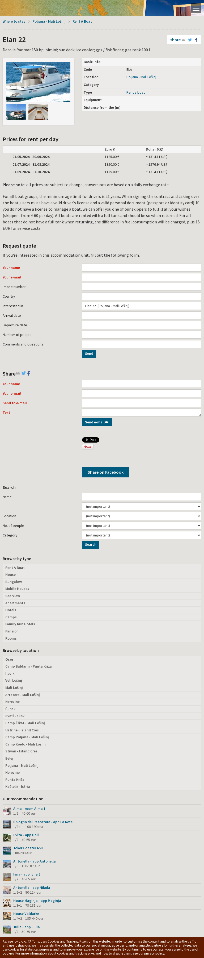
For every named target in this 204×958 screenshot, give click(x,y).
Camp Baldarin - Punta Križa (28, 666)
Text (6, 412)
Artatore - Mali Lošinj (22, 694)
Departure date (15, 325)
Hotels (10, 609)
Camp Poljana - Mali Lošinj (27, 737)
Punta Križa (14, 779)
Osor (9, 659)
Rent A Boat (82, 21)
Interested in (13, 305)
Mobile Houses (17, 588)
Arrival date (12, 315)
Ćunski (10, 708)
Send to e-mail (15, 403)
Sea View (12, 595)
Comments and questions (23, 344)
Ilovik (9, 673)
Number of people (17, 334)
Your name (11, 267)
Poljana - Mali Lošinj (49, 21)
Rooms (11, 638)
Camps (11, 617)
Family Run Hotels (20, 624)
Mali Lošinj (14, 687)
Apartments (15, 603)
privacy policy (154, 953)
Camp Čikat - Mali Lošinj (25, 722)
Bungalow (13, 581)
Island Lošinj (22, 8)
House (10, 574)
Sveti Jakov (14, 715)
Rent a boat (135, 92)
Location (9, 516)
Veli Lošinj (13, 680)
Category (10, 535)
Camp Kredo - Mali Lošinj (25, 744)
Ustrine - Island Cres (22, 730)
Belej (9, 758)
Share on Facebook (106, 472)
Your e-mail (12, 277)
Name (7, 496)
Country (9, 296)
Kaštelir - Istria (17, 786)
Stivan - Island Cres (21, 751)
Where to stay (14, 21)
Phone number (14, 286)
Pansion (12, 631)
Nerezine (12, 701)
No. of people (13, 525)
